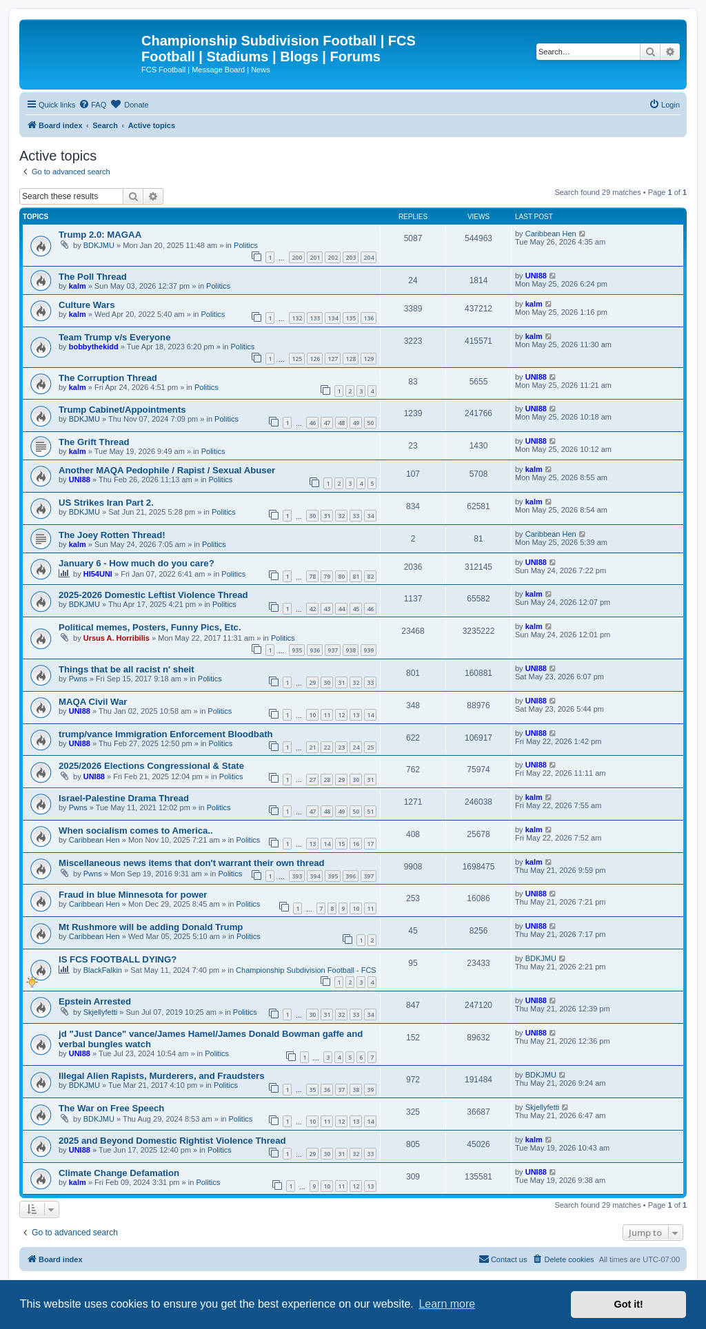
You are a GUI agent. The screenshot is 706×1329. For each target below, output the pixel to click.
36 (326, 1089)
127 (332, 358)
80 (341, 576)
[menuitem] (92, 104)
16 (355, 843)
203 (350, 257)
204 (368, 257)
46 (312, 422)
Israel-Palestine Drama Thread (124, 798)
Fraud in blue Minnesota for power (133, 894)
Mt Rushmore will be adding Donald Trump (151, 927)
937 (332, 650)
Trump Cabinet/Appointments (122, 409)
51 (370, 811)
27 (312, 779)
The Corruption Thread (108, 378)
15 (341, 843)
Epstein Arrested (95, 1001)
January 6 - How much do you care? (136, 563)
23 (341, 747)
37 (341, 1089)
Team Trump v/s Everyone (114, 337)
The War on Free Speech (111, 1108)
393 (297, 876)
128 (350, 358)
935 (297, 650)
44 (341, 608)
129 (368, 358)
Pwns (78, 678)
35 (312, 1089)
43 (326, 608)
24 (355, 747)
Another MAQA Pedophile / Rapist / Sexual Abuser (167, 470)
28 (326, 779)
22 (326, 747)
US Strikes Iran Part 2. (106, 502)
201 (315, 257)
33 (355, 515)
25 (370, 747)
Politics (246, 245)
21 (312, 747)
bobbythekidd (94, 346)
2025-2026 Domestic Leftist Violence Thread (153, 595)
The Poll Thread (93, 276)
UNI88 (536, 275)
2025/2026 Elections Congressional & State (151, 766)
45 (355, 608)
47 (326, 422)
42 (312, 608)
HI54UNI (97, 574)
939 (368, 650)
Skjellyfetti (100, 1012)
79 (326, 576)
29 (312, 682)
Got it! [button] (628, 1304)
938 (350, 650)
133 (315, 317)
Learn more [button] (446, 1304)
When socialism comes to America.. (136, 830)
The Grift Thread (94, 442)
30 (312, 515)
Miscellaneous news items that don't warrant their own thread (192, 863)
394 (315, 876)
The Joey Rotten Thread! (112, 535)
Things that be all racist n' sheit (126, 669)
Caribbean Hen (550, 233)
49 (355, 422)
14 (370, 714)
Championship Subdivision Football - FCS (306, 970)
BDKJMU (98, 245)
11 (326, 714)
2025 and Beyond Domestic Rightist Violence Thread (172, 1140)
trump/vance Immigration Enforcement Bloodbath (166, 734)
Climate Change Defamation (119, 1173)
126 (315, 358)
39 (370, 1089)
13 (355, 714)
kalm (77, 286)
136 (368, 317)
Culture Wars (87, 305)
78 (312, 576)
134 (332, 317)
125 (297, 358)
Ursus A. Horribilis (116, 638)
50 (370, 422)
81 (355, 576)
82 (370, 576)
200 (297, 257)
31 (326, 515)
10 (312, 714)
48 (341, 422)
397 (368, 876)
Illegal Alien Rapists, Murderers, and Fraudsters (162, 1076)
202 (332, 257)
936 (315, 650)
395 (332, 876)
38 (355, 1089)
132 (297, 317)
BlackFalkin (102, 970)
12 (341, 714)
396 (350, 876)
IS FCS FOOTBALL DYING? (117, 959)
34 (370, 515)
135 (350, 317)
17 (370, 843)
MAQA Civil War (93, 702)
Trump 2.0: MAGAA (100, 234)
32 (341, 515)
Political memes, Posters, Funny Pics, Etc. (150, 627)
